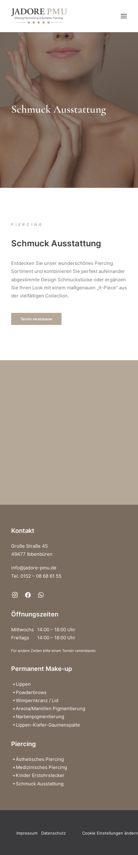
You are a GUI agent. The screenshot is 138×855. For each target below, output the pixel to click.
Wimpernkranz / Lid (37, 700)
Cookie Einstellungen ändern (110, 833)
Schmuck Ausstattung (40, 784)
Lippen (23, 684)
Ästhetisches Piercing (40, 759)
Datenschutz (53, 833)
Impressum (27, 833)
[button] (123, 16)
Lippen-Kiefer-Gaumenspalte (48, 725)
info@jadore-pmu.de (33, 568)
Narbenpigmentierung (40, 716)
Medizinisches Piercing (41, 767)
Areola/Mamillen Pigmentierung (50, 708)
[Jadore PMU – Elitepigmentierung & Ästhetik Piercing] (39, 16)
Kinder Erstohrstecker (40, 775)
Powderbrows (31, 692)
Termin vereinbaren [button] (36, 319)
